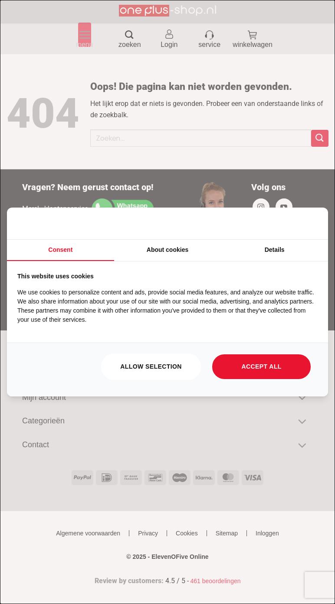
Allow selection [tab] (151, 366)
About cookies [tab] (167, 249)
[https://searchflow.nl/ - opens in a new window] (307, 223)
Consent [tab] (60, 249)
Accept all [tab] (262, 366)
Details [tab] (275, 249)
